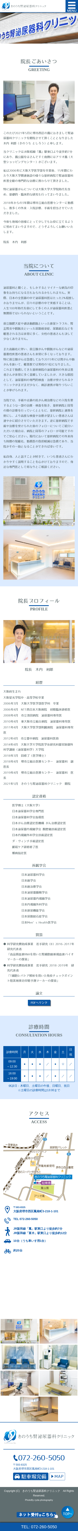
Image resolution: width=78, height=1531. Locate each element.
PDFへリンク (39, 1002)
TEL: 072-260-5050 (39, 1527)
